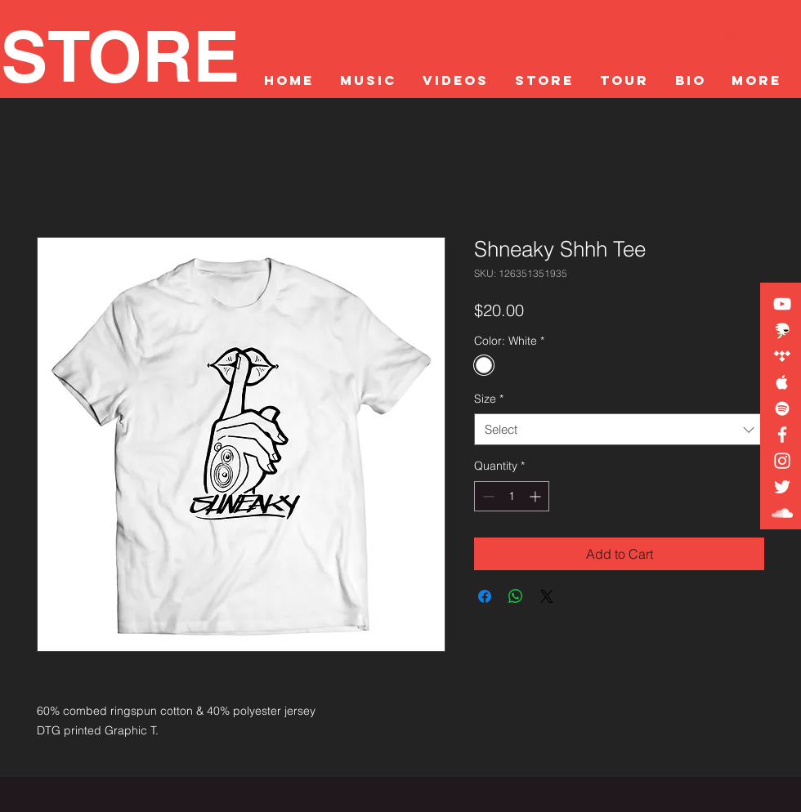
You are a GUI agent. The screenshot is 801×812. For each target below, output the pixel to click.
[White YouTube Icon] (782, 304)
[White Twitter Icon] (782, 486)
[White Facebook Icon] (782, 434)
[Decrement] (487, 496)
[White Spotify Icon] (782, 408)
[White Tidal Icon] (782, 356)
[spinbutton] (511, 496)
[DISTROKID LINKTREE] (782, 330)
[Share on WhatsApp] (516, 596)
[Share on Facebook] (484, 596)
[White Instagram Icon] (782, 460)
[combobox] (619, 429)
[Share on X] (547, 596)
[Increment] (536, 496)
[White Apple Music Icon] (782, 382)
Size (488, 398)
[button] (758, 30)
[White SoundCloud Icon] (782, 513)
